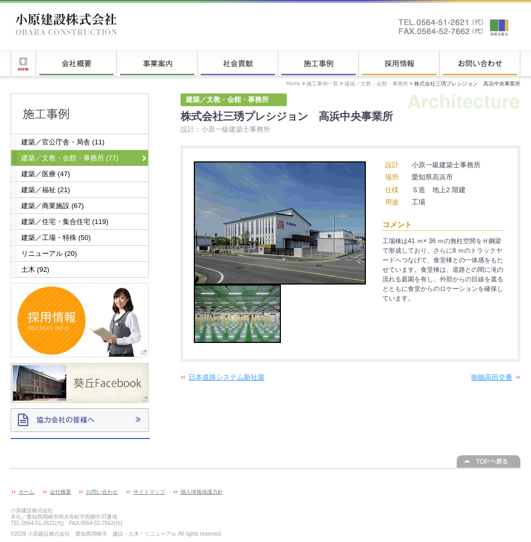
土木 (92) (35, 269)
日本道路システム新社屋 (226, 377)
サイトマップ (149, 492)
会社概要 (76, 63)
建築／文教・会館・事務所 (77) (69, 158)
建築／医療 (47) (45, 174)
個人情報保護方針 (202, 492)
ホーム (23, 63)
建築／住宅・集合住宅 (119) (64, 222)
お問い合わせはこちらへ (454, 26)
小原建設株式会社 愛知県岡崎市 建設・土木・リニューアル (66, 26)
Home (293, 84)
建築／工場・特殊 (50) (56, 238)
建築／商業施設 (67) (52, 206)
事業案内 (157, 63)
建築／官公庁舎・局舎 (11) (63, 142)
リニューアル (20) (49, 253)
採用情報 (399, 63)
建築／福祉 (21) (45, 190)
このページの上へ (488, 461)
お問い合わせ (480, 63)
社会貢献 (238, 63)
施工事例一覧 (318, 63)
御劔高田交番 (491, 377)
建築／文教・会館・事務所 (376, 84)
